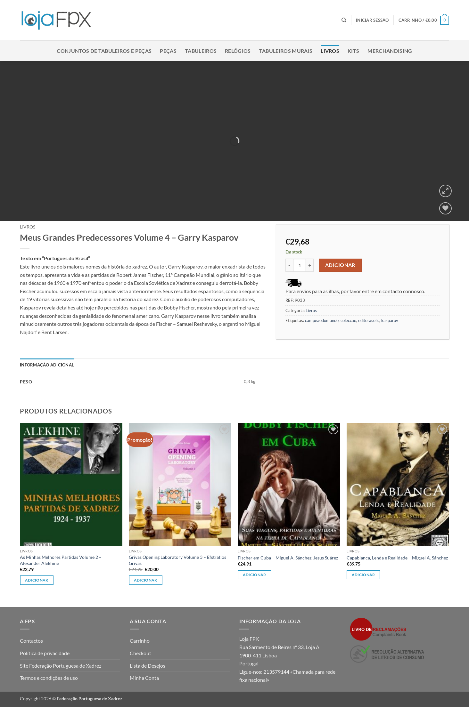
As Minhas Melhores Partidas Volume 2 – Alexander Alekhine (61, 560)
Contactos (31, 641)
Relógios (238, 51)
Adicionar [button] (36, 580)
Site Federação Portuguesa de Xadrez (60, 666)
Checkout (140, 653)
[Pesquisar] (343, 20)
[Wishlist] (445, 208)
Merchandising (389, 51)
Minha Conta (144, 678)
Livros (330, 51)
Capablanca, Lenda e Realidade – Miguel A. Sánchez (397, 557)
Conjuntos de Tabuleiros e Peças (104, 51)
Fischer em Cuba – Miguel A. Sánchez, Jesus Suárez (288, 557)
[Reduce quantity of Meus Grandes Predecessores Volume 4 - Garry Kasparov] (289, 265)
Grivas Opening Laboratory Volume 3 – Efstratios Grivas (177, 560)
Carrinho (140, 641)
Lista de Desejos (147, 666)
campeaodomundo (322, 320)
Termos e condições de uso (49, 678)
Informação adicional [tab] (47, 364)
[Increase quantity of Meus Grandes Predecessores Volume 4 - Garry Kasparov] (310, 265)
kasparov (389, 320)
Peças (168, 51)
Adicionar (340, 265)
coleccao (348, 320)
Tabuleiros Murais (285, 51)
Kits (353, 51)
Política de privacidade (45, 653)
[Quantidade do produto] (299, 265)
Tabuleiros (201, 51)
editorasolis (368, 320)
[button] (372, 20)
